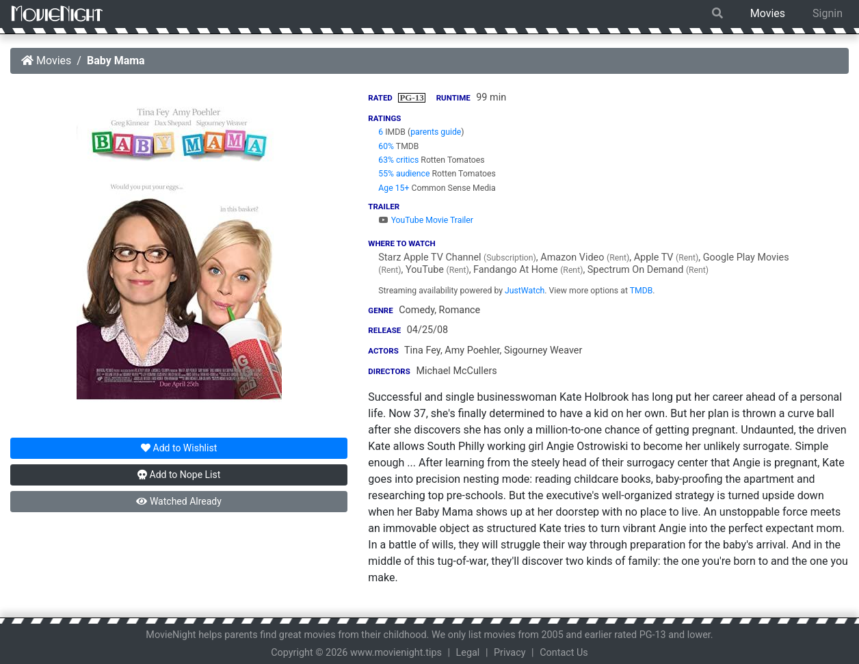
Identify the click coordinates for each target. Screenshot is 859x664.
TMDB (641, 290)
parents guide (435, 132)
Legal (468, 653)
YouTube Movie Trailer (425, 220)
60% (386, 146)
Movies (767, 13)
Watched (178, 501)
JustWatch (524, 290)
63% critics (398, 160)
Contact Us (564, 653)
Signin (827, 13)
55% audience (404, 173)
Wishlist (179, 447)
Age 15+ (393, 188)
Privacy (510, 653)
